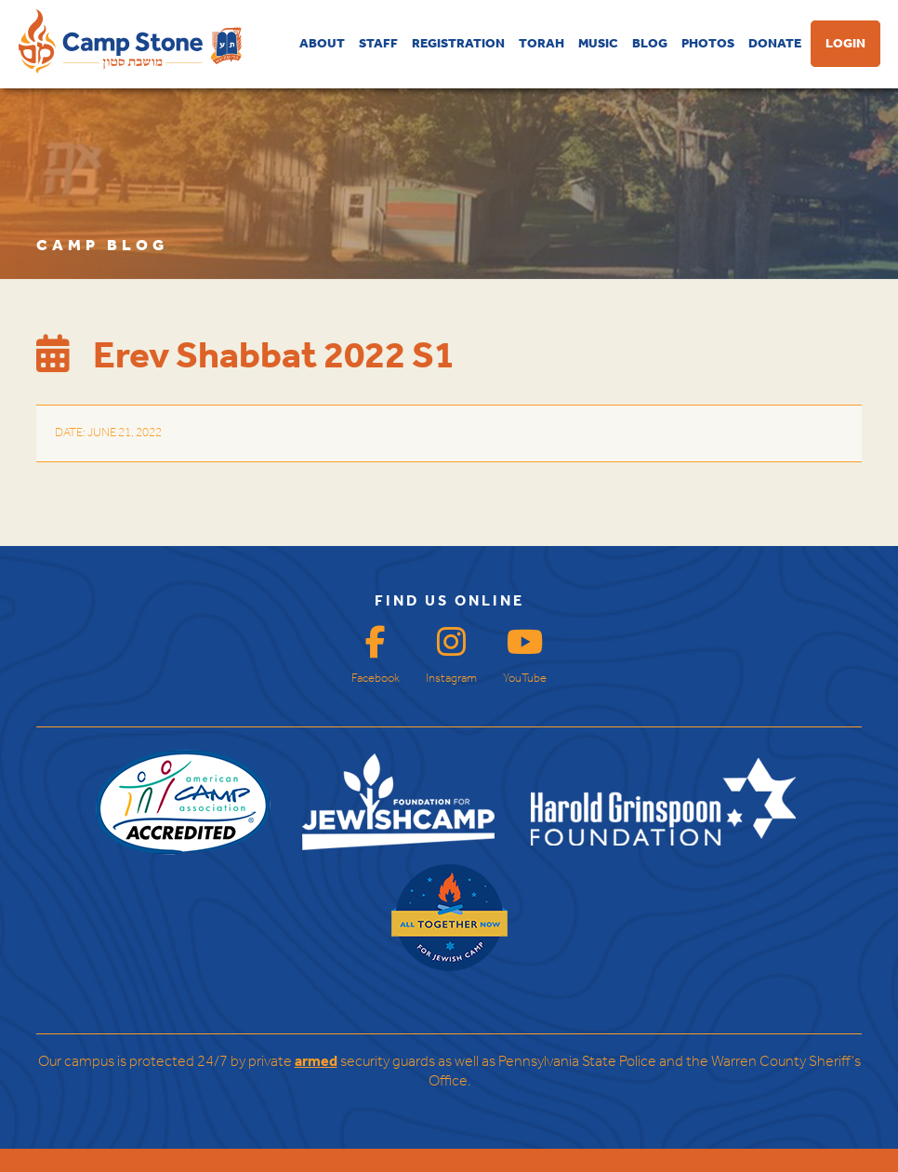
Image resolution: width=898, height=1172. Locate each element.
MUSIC (598, 44)
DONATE (774, 44)
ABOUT (322, 44)
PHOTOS (707, 44)
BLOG (649, 44)
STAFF (378, 44)
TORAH (541, 44)
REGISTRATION (458, 44)
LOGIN (845, 44)
